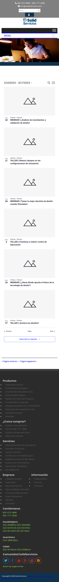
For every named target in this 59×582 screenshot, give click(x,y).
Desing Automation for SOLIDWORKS (22, 405)
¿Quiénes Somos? (13, 478)
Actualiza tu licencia (14, 448)
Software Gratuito (13, 413)
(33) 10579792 (23, 528)
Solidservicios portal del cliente (20, 459)
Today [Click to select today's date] (29, 331)
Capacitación (40, 478)
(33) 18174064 (23, 531)
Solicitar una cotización (16, 425)
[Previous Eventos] (8, 331)
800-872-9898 (10, 512)
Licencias (9, 416)
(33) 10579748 (9, 528)
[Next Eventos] (52, 331)
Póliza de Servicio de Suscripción (20, 445)
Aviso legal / (16, 578)
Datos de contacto (14, 436)
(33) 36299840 (10, 525)
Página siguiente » (28, 361)
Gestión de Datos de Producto (19, 398)
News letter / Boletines (16, 466)
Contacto (38, 486)
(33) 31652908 (23, 525)
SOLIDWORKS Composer (16, 402)
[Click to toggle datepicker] (18, 83)
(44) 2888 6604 (10, 540)
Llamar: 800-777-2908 (16, 429)
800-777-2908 (10, 515)
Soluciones (10, 482)
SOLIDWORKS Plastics (15, 395)
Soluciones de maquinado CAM (19, 409)
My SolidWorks (12, 469)
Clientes (9, 500)
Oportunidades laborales (17, 489)
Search (21, 10)
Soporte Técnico (13, 452)
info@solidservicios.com (30, 6)
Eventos (38, 482)
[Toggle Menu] (54, 30)
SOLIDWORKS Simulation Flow (19, 391)
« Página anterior (10, 361)
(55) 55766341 (10, 549)
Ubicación (10, 503)
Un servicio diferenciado (16, 493)
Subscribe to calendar (28, 339)
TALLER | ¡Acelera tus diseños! (24, 323)
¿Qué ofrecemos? (13, 496)
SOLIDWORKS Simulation (16, 388)
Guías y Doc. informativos (17, 462)
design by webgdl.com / (36, 576)
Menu (7, 35)
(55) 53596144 (24, 549)
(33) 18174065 (9, 531)
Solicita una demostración (17, 432)
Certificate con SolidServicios (19, 455)
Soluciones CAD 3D (14, 384)
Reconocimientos (13, 486)
